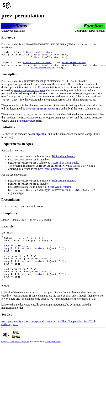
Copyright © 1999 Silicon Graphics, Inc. (15, 355)
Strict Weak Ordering (60, 190)
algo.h (12, 140)
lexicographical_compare (29, 94)
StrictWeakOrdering (74, 64)
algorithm (41, 137)
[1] (39, 90)
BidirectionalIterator (37, 52)
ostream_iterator (32, 255)
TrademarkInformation (52, 355)
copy (6, 255)
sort (15, 337)
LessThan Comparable (65, 166)
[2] (73, 103)
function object (26, 124)
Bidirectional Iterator (63, 160)
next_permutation (12, 334)
